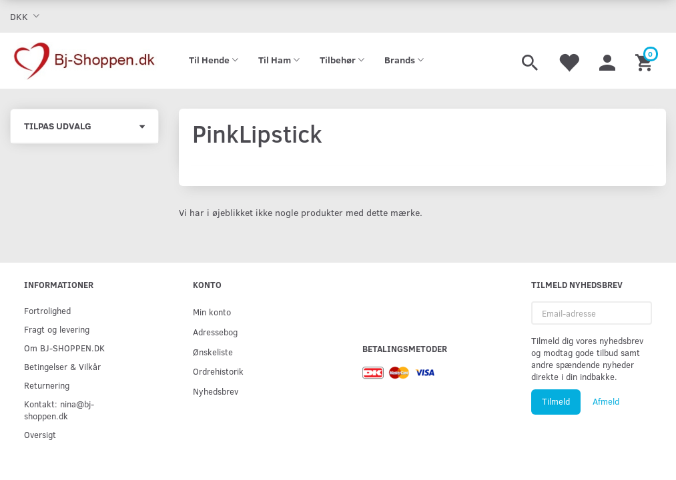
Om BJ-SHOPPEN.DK (64, 347)
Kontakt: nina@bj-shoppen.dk (59, 409)
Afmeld (606, 401)
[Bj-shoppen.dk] (84, 61)
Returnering (46, 385)
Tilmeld (556, 401)
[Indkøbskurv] (645, 61)
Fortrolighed (47, 310)
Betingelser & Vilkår (62, 366)
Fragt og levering (56, 329)
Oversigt (40, 434)
